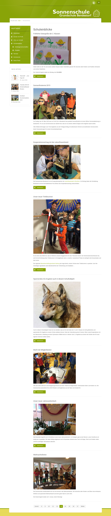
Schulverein (16, 57)
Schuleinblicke (17, 43)
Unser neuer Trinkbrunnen (43, 197)
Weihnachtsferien (40, 455)
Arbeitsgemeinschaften (21, 47)
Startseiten (16, 33)
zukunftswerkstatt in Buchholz (72, 181)
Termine (15, 53)
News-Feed (16, 60)
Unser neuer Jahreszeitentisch (44, 401)
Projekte (17, 50)
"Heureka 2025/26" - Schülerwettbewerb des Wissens (26, 87)
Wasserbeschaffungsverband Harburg (49, 263)
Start (19, 20)
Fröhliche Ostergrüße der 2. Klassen (46, 34)
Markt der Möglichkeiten (42, 350)
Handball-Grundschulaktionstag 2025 (25, 98)
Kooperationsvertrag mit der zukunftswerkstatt (50, 142)
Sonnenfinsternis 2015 (41, 85)
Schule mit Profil (18, 36)
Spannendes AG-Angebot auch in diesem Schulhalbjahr (54, 279)
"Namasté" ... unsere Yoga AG (25, 77)
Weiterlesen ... (40, 76)
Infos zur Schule (18, 40)
